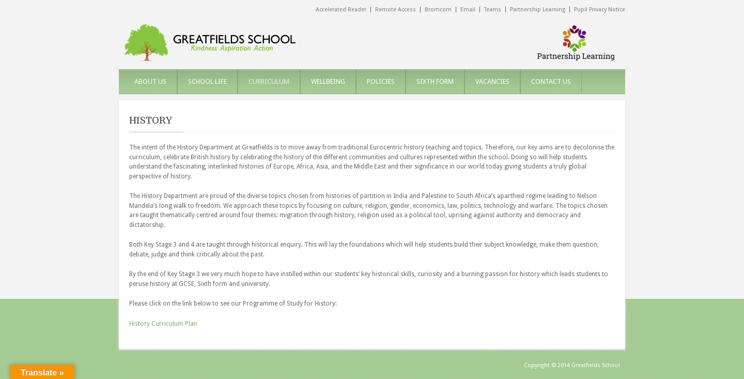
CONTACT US (551, 81)
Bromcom (438, 9)
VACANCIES (492, 81)
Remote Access (395, 9)
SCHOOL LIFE (207, 81)
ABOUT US (150, 81)
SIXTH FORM (435, 81)
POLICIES (381, 81)
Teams (492, 9)
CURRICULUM (269, 81)
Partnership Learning (537, 9)
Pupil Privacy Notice (599, 9)
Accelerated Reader (341, 9)
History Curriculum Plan (163, 323)
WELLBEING (328, 81)
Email (467, 9)
